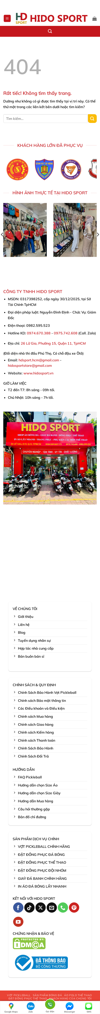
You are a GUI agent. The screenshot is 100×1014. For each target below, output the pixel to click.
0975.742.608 (65, 333)
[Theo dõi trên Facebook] (18, 907)
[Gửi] (92, 118)
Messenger (69, 1007)
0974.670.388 (39, 333)
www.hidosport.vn (38, 373)
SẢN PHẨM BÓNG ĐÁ (47, 995)
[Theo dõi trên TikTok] (29, 907)
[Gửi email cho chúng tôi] (52, 907)
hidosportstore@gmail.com (30, 365)
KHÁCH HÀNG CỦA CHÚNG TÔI (70, 998)
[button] (7, 18)
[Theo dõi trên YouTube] (18, 922)
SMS (89, 1007)
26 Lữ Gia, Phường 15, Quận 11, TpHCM (53, 343)
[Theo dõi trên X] (40, 907)
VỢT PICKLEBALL (19, 995)
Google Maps (11, 1007)
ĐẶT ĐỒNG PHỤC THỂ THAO (28, 998)
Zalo (31, 1007)
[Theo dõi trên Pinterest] (74, 907)
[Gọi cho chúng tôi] (63, 907)
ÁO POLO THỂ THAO (78, 995)
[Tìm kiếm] (50, 31)
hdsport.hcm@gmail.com (39, 360)
